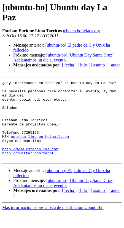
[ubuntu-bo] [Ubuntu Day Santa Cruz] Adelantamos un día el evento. (63, 57)
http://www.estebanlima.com (30, 162)
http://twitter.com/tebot (28, 167)
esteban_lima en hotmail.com (40, 148)
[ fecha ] (69, 65)
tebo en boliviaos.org (81, 30)
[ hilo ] (84, 65)
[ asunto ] (99, 65)
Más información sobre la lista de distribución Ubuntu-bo (52, 223)
